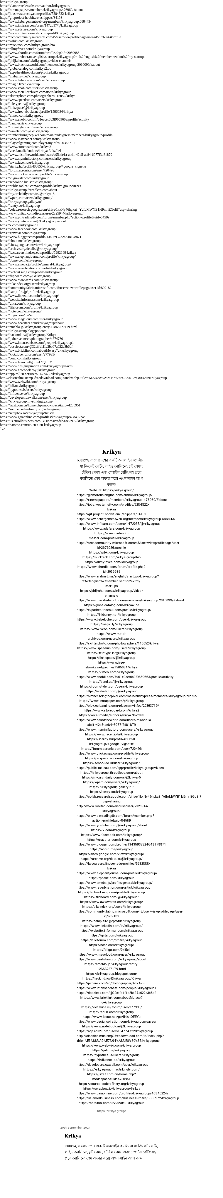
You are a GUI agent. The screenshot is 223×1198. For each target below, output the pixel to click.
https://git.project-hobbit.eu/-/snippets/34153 (31, 17)
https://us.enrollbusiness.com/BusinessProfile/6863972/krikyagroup (47, 421)
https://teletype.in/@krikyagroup (23, 104)
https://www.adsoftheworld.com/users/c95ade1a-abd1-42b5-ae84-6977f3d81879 (56, 154)
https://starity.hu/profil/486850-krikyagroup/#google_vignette (43, 166)
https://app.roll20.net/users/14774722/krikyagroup (35, 374)
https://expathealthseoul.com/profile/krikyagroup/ (34, 72)
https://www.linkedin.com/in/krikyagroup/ (29, 295)
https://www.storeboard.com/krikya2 (25, 147)
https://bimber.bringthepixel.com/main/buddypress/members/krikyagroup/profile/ (56, 135)
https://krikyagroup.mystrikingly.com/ (26, 401)
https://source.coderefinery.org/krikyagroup (30, 409)
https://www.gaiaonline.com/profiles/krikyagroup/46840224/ (42, 417)
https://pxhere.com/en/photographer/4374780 (31, 339)
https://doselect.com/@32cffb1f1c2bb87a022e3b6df (36, 346)
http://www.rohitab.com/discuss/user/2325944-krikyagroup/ (41, 213)
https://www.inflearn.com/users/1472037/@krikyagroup (39, 25)
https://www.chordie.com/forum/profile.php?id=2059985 (39, 53)
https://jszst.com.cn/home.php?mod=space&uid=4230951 (40, 405)
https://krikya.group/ (118, 490)
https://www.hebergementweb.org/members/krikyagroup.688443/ (45, 21)
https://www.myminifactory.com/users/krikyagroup (35, 158)
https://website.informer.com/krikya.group (29, 299)
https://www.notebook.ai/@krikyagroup (28, 370)
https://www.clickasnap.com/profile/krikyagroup (34, 174)
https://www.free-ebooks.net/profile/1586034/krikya (36, 111)
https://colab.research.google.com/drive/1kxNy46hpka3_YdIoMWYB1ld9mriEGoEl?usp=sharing (68, 209)
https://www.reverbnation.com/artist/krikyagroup (34, 268)
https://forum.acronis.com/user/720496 (27, 170)
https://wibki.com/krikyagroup (21, 41)
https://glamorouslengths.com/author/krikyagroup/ (35, 6)
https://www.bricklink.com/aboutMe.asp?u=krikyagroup (39, 350)
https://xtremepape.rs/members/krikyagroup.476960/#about (41, 10)
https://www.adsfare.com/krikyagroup (26, 29)
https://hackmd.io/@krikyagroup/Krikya (28, 335)
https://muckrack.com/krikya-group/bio (27, 45)
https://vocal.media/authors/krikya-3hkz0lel (30, 151)
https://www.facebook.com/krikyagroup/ (28, 229)
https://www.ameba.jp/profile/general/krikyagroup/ (35, 264)
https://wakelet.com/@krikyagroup (24, 131)
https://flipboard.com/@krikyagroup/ (25, 276)
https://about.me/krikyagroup (20, 241)
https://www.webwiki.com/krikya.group (28, 382)
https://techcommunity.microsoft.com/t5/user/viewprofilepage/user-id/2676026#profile (60, 37)
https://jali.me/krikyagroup (18, 386)
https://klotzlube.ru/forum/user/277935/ (27, 354)
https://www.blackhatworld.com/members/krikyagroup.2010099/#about (50, 64)
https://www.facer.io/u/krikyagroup (24, 162)
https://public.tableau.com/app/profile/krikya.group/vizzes (40, 186)
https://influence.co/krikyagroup (22, 393)
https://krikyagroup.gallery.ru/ (21, 201)
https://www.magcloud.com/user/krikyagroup (31, 319)
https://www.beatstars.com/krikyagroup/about (32, 323)
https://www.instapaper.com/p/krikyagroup (30, 139)
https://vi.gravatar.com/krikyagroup (24, 178)
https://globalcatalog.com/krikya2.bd (25, 68)
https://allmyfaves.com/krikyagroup (25, 49)
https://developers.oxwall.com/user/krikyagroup (33, 397)
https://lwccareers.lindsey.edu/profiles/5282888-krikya (38, 252)
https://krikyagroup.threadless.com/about (28, 190)
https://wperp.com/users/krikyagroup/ (26, 198)
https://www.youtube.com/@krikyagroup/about (33, 221)
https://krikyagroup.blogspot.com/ (23, 331)
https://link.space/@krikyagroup (22, 107)
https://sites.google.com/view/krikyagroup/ (30, 245)
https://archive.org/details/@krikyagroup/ (29, 248)
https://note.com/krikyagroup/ (21, 311)
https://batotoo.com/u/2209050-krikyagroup (30, 425)
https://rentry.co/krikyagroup (20, 205)
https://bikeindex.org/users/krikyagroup (27, 284)
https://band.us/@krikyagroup (21, 123)
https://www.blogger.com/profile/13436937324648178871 (40, 237)
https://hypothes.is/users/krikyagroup (26, 389)
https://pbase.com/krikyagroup (21, 260)
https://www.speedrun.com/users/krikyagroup (31, 100)
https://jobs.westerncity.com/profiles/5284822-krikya (37, 13)
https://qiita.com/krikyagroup (20, 303)
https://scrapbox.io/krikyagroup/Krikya (27, 413)
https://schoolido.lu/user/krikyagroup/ (26, 182)
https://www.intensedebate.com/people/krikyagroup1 (37, 342)
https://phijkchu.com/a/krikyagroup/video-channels (35, 60)
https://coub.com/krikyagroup (20, 358)
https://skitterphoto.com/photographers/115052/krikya (37, 96)
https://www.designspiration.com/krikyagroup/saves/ (37, 366)
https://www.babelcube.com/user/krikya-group (32, 80)
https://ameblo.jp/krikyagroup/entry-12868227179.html (38, 327)
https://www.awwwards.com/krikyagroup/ (29, 280)
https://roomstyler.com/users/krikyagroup (28, 127)
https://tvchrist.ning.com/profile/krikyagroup (31, 272)
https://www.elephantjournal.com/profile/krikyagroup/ (38, 256)
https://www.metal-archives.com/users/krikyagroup (35, 92)
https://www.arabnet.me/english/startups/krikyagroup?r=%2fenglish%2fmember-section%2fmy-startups (72, 57)
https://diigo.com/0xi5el (16, 315)
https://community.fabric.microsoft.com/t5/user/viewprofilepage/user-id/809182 (56, 288)
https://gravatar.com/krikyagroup (23, 233)
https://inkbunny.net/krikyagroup (23, 76)
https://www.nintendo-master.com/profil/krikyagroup (37, 33)
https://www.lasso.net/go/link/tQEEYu (26, 362)
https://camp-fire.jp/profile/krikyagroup (27, 292)
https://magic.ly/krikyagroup (20, 84)
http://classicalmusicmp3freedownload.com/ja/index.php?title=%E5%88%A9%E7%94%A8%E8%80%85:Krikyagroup (83, 378)
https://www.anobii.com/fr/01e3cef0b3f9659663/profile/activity (44, 119)
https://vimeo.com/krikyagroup (21, 115)
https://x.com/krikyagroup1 (19, 225)
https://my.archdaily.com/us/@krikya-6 (27, 194)
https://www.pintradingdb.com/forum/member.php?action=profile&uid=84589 (55, 217)
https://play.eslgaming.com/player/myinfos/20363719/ (37, 143)
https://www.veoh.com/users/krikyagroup (29, 88)
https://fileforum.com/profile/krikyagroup (29, 307)
